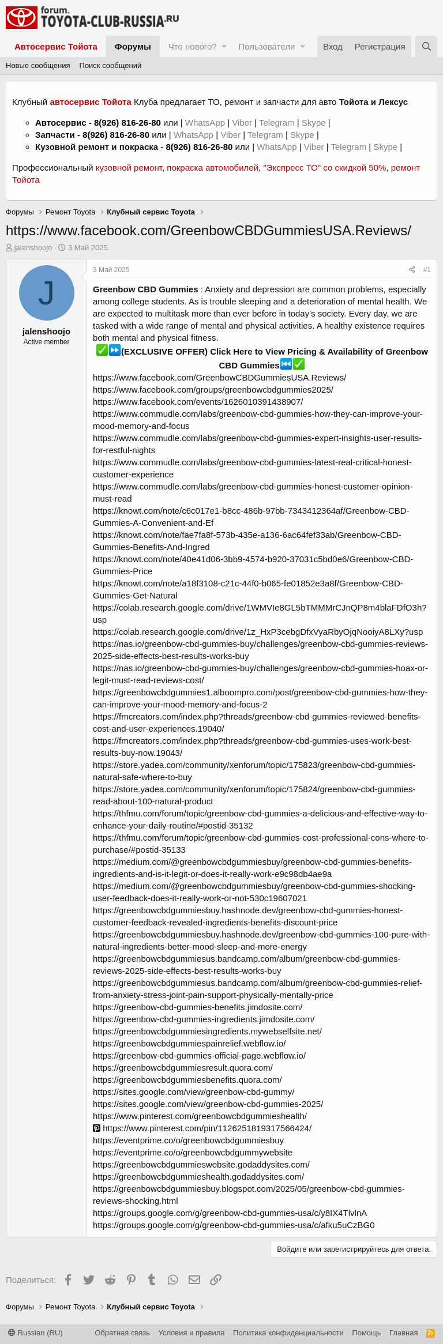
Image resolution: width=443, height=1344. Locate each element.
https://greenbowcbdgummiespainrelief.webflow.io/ (189, 1043)
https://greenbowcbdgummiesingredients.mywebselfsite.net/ (207, 1031)
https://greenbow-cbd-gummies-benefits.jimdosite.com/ (198, 1007)
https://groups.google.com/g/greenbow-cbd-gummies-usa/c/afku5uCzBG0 (234, 1225)
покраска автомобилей (212, 167)
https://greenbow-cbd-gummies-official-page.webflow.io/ (199, 1055)
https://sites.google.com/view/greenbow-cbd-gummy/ (193, 1092)
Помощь (366, 1332)
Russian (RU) (35, 1332)
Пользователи (266, 46)
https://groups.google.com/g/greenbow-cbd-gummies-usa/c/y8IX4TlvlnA (230, 1213)
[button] (224, 46)
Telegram (278, 122)
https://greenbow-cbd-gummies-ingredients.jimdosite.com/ (203, 1019)
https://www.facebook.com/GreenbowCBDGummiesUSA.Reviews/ (219, 377)
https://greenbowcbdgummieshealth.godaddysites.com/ (198, 1176)
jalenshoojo (33, 247)
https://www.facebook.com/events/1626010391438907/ (198, 401)
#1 (427, 270)
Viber (242, 122)
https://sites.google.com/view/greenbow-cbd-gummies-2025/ (208, 1104)
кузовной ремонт (129, 167)
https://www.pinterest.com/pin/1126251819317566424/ (202, 1128)
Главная (403, 1332)
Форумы (133, 46)
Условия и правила (192, 1332)
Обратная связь (122, 1332)
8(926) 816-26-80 (127, 122)
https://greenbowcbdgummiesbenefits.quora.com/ (187, 1080)
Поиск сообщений (111, 65)
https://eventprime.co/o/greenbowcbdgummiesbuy (188, 1140)
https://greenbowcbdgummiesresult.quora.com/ (183, 1067)
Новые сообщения (38, 65)
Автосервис (61, 122)
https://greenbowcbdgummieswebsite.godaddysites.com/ (201, 1164)
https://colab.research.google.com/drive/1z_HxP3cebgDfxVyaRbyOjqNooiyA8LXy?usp (258, 632)
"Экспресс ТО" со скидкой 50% (324, 167)
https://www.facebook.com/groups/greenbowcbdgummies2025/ (213, 389)
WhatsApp (206, 122)
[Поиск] (426, 46)
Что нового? (192, 46)
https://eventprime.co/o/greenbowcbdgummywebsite (192, 1152)
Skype (315, 122)
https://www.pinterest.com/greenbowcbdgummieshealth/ (200, 1116)
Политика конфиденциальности (288, 1332)
